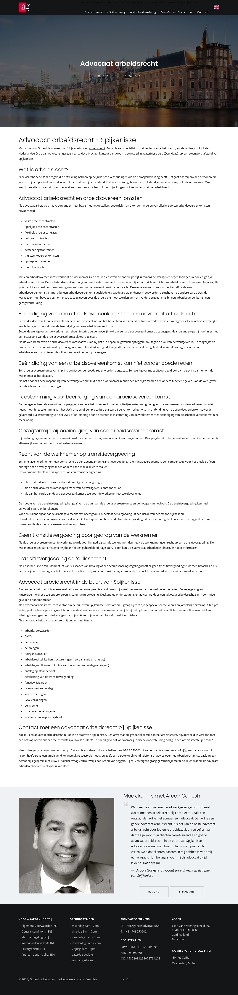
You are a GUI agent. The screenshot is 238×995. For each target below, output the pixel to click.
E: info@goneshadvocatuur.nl (140, 926)
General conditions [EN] (36, 931)
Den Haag (91, 979)
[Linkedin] (127, 979)
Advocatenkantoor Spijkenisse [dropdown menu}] (104, 12)
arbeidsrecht (97, 148)
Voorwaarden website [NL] (38, 943)
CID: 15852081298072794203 (140, 958)
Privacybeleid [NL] (33, 949)
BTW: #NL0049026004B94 (139, 947)
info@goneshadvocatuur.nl (195, 750)
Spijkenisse (26, 158)
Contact (202, 12)
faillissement (52, 566)
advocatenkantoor (97, 153)
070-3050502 (132, 750)
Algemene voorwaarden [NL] (39, 926)
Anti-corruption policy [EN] (38, 954)
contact (46, 750)
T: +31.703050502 (134, 931)
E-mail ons (132, 76)
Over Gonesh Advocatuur (176, 12)
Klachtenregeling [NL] (35, 937)
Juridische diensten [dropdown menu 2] (141, 12)
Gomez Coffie (180, 957)
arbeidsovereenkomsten (194, 205)
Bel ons (102, 76)
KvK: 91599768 (132, 952)
